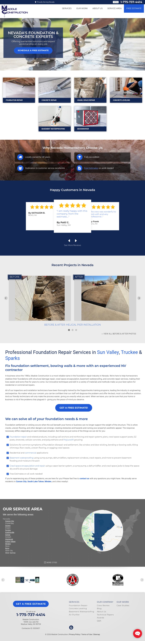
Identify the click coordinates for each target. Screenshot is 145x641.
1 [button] (69, 330)
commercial (30, 453)
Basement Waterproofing (81, 611)
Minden (48, 481)
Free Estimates (91, 168)
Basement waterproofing (21, 458)
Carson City (21, 481)
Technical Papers (105, 615)
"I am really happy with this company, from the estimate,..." (72, 214)
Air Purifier (74, 615)
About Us (97, 8)
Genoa (7, 535)
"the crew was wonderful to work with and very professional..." (103, 214)
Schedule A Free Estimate (33, 50)
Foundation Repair (78, 605)
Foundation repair (18, 437)
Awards (100, 618)
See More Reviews (72, 245)
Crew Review (103, 605)
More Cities (52, 562)
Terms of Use (86, 634)
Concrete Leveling (78, 608)
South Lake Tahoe (36, 481)
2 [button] (72, 330)
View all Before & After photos (119, 334)
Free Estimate (134, 8)
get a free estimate (31, 603)
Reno (7, 548)
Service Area (114, 8)
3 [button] (76, 330)
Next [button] (139, 298)
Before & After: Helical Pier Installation (72, 324)
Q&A (99, 621)
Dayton (7, 526)
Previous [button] (6, 298)
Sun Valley (108, 352)
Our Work (82, 8)
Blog (99, 608)
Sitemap (96, 634)
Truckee (129, 352)
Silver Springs (10, 553)
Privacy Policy (74, 634)
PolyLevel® (68, 440)
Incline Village (10, 541)
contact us (84, 478)
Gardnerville (9, 532)
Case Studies (123, 605)
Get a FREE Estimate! (74, 407)
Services (67, 8)
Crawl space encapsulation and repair (27, 466)
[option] (72, 301)
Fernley (8, 530)
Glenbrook (9, 539)
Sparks (12, 358)
